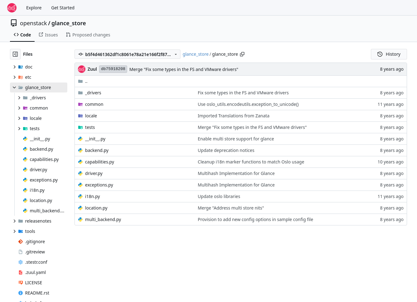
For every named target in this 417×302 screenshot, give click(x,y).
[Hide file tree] (15, 54)
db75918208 (113, 69)
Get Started (62, 8)
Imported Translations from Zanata (234, 116)
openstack (33, 23)
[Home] (12, 7)
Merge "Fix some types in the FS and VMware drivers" (183, 69)
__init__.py (95, 139)
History (388, 54)
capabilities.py (99, 162)
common (94, 104)
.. (83, 81)
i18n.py (92, 196)
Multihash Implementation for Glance (236, 173)
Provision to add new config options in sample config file (255, 219)
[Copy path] (242, 54)
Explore (33, 8)
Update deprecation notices (226, 150)
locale (91, 116)
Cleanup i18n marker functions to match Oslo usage (251, 162)
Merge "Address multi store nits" (231, 208)
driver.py (94, 173)
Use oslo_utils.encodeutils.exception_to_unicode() (248, 104)
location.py (96, 208)
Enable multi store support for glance (236, 139)
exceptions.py (99, 185)
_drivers (93, 93)
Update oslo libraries (219, 196)
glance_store (68, 23)
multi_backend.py (103, 219)
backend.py (96, 150)
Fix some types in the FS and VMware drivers (243, 93)
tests (90, 127)
